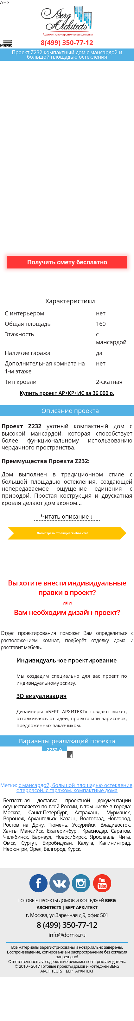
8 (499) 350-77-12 (67, 924)
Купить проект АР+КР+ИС (67, 393)
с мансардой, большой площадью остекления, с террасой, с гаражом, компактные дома (75, 788)
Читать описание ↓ (67, 516)
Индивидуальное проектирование (66, 660)
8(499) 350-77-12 (67, 42)
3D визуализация (41, 696)
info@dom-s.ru (66, 935)
